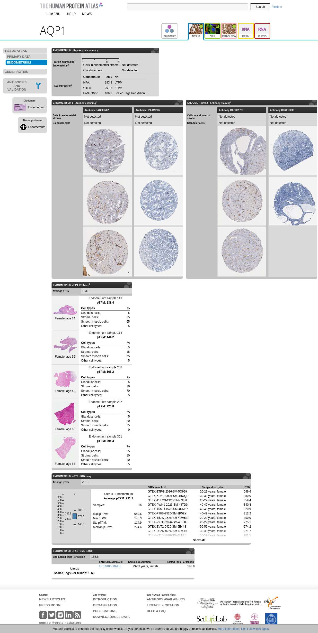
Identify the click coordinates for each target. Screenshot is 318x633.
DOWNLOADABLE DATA (111, 617)
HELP (71, 13)
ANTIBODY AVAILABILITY (166, 599)
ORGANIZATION (105, 605)
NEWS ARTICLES (52, 599)
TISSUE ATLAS (16, 51)
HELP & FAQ (156, 611)
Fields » (277, 7)
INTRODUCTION (105, 599)
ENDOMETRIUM (19, 62)
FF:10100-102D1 (110, 566)
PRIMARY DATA (19, 56)
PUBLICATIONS (104, 611)
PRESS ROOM (50, 605)
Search (260, 7)
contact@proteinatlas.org (60, 622)
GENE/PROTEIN (16, 72)
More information (228, 629)
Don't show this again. (255, 629)
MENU (53, 13)
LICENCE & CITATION (163, 605)
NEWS (87, 13)
